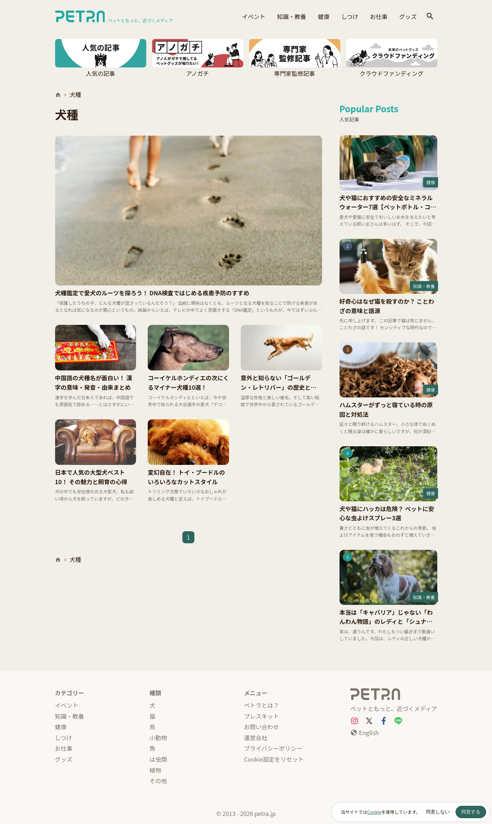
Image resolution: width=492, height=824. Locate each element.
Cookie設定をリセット (274, 759)
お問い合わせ (261, 726)
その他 (158, 780)
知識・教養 (291, 16)
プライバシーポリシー (273, 748)
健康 (323, 16)
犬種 (75, 94)
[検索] (430, 16)
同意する (470, 812)
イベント (253, 16)
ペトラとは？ (261, 705)
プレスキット (261, 716)
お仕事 (378, 16)
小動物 (158, 737)
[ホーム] (58, 95)
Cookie (374, 812)
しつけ (349, 16)
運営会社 (255, 737)
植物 (155, 770)
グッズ (408, 16)
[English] (364, 733)
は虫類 (158, 759)
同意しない (438, 812)
